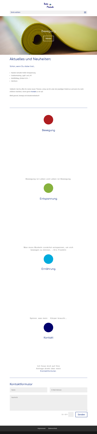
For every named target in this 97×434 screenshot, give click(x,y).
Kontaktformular (48, 371)
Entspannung (48, 198)
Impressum (42, 428)
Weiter (48, 38)
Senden (81, 414)
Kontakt (33, 91)
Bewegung (48, 31)
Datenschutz (52, 428)
